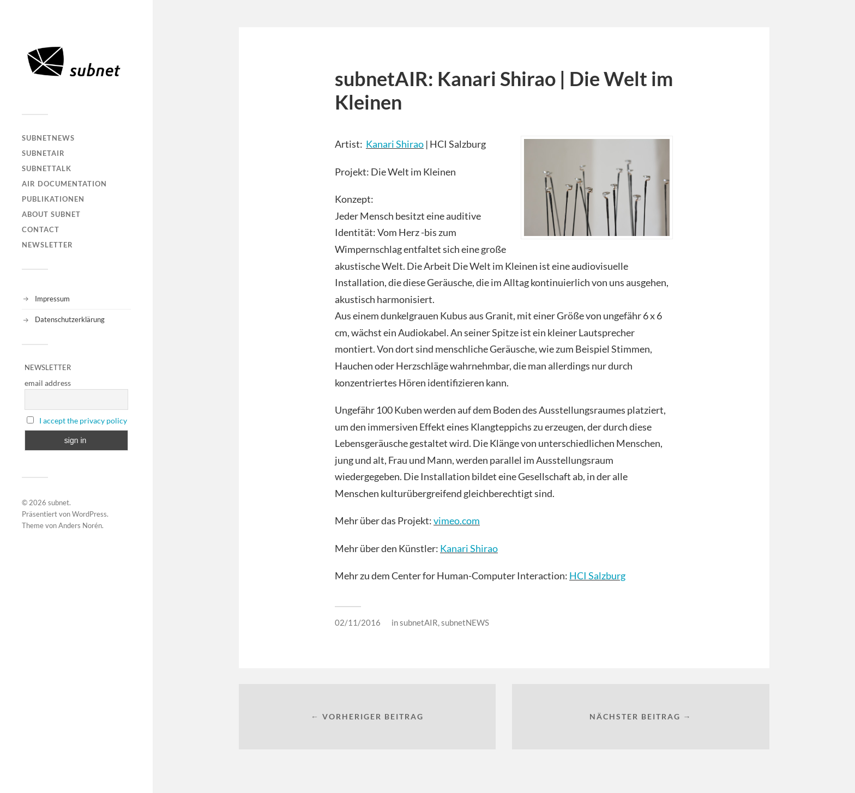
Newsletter (47, 244)
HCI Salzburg (597, 576)
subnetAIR (43, 153)
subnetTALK (46, 168)
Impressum (52, 298)
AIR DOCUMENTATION (64, 183)
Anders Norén (80, 525)
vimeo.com (456, 520)
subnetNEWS (48, 138)
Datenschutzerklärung (70, 319)
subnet (58, 502)
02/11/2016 (358, 622)
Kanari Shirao (395, 144)
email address (48, 383)
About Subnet (51, 214)
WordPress (89, 514)
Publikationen (53, 199)
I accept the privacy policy (83, 420)
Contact (40, 229)
